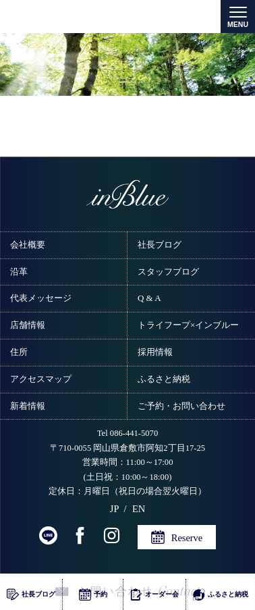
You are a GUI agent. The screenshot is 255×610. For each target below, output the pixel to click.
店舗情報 (27, 325)
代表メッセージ (41, 298)
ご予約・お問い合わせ (181, 406)
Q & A (149, 298)
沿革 (19, 272)
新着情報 (27, 406)
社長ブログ (159, 245)
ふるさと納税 (164, 379)
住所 (19, 352)
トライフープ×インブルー (188, 325)
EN (138, 508)
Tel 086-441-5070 (127, 433)
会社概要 (27, 245)
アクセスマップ (41, 379)
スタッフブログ (168, 272)
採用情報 (155, 352)
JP (114, 508)
